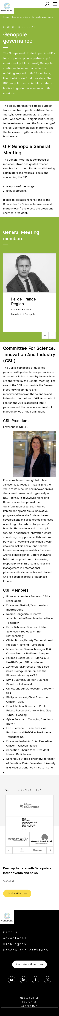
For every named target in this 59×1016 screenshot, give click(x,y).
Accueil (6, 17)
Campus (10, 932)
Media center (29, 998)
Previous (45, 335)
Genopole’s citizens (20, 17)
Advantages (15, 938)
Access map (29, 1006)
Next (52, 335)
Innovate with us (29, 964)
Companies (29, 1002)
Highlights (14, 944)
